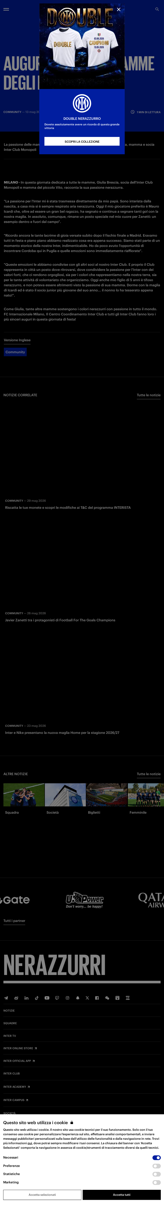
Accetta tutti (121, 1195)
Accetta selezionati (42, 1195)
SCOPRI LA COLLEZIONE (82, 142)
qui (30, 1143)
